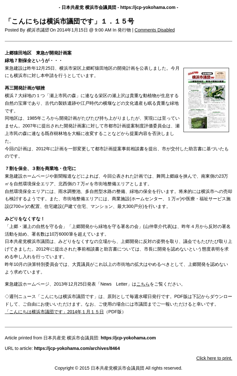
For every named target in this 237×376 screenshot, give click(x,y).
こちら (143, 284)
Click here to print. (214, 358)
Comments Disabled (155, 29)
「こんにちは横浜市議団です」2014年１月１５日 (54, 311)
